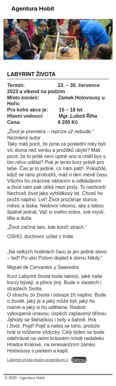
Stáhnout (79, 359)
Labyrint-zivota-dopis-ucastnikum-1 (37, 359)
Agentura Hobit (32, 8)
